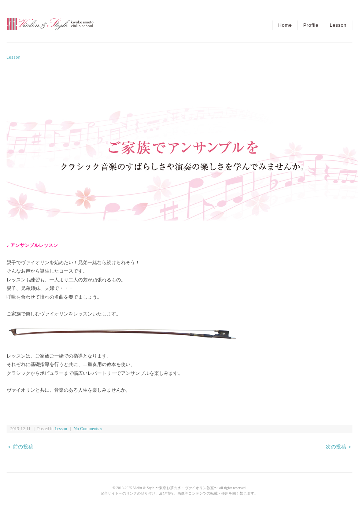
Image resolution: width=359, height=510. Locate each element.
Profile (310, 25)
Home (285, 25)
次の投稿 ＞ (339, 447)
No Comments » (88, 428)
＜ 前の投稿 (20, 447)
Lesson (338, 25)
